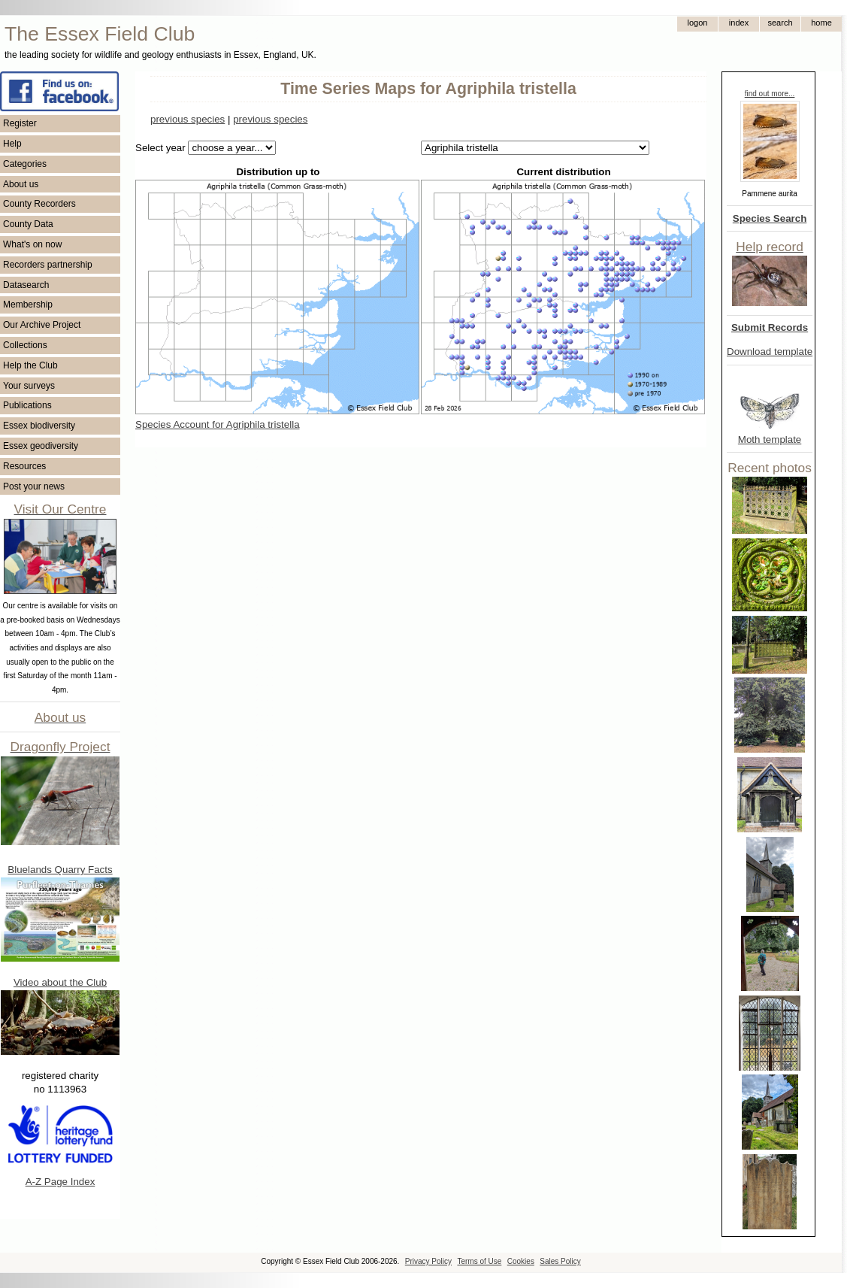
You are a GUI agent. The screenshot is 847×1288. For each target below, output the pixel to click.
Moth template (769, 439)
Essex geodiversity (40, 446)
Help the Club (30, 365)
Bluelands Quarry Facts (60, 869)
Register (20, 123)
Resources (24, 466)
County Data (28, 224)
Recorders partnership (47, 264)
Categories (25, 164)
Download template (769, 351)
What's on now (32, 244)
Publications (27, 405)
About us (20, 184)
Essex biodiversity (39, 425)
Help (12, 143)
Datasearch (26, 285)
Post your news (34, 486)
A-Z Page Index (60, 1181)
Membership (28, 304)
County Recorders (39, 204)
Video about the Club (60, 982)
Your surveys (29, 385)
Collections (25, 345)
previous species (187, 119)
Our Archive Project (41, 325)
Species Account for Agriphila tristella (217, 424)
